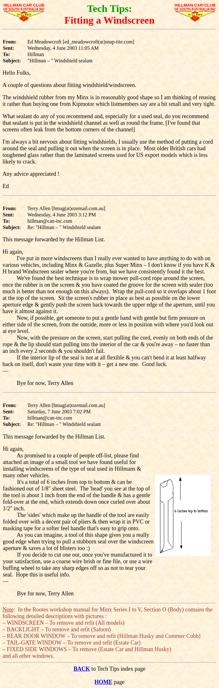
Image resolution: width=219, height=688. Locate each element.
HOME (103, 682)
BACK (82, 669)
